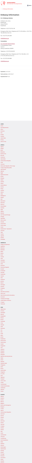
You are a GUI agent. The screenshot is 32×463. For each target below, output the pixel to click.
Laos (2, 347)
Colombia (3, 260)
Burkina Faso (3, 153)
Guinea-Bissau (4, 185)
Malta (2, 441)
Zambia (2, 237)
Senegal (2, 216)
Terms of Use (3, 141)
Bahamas (3, 248)
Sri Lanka (2, 373)
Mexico (2, 283)
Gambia (2, 181)
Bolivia (2, 253)
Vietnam (2, 389)
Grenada (2, 272)
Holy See (2, 424)
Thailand (2, 379)
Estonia (2, 415)
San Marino (3, 457)
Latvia (2, 433)
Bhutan (2, 317)
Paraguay (3, 288)
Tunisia (2, 234)
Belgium (2, 403)
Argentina (3, 246)
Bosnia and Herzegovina (6, 405)
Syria (2, 375)
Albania (2, 396)
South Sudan (3, 225)
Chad (2, 162)
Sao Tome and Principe (5, 214)
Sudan (2, 227)
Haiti (2, 277)
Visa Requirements (4, 127)
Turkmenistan (3, 384)
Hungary (2, 426)
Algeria (2, 146)
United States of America (6, 300)
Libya (2, 193)
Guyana (2, 276)
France (2, 419)
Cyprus (2, 410)
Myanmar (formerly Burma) (6, 356)
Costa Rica (3, 262)
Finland (2, 417)
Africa (2, 129)
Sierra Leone (3, 220)
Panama (2, 286)
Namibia (2, 207)
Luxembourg (3, 438)
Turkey (2, 382)
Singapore (3, 372)
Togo (2, 232)
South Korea (3, 342)
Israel (2, 333)
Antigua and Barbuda (5, 244)
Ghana (2, 183)
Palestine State (4, 363)
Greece (2, 422)
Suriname (3, 296)
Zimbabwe (3, 239)
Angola (2, 148)
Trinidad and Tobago (5, 298)
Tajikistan (3, 377)
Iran (1, 330)
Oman (2, 359)
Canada (2, 256)
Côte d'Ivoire (3, 169)
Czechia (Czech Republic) (6, 412)
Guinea (2, 186)
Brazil (2, 255)
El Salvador (3, 270)
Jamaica (2, 281)
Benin (2, 150)
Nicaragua (3, 284)
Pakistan (2, 361)
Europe (2, 134)
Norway (2, 450)
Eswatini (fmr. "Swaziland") (6, 228)
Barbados (3, 249)
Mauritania (3, 200)
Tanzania (2, 230)
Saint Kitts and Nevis (5, 291)
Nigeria (2, 211)
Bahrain (2, 314)
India (2, 326)
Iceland (2, 427)
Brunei (2, 319)
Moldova (2, 443)
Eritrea (2, 176)
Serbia (2, 459)
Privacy (2, 139)
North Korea (3, 340)
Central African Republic (6, 160)
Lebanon (2, 349)
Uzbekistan (3, 387)
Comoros (2, 164)
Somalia (2, 221)
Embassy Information (8, 9)
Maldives (2, 352)
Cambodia (3, 321)
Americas (2, 131)
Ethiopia (2, 178)
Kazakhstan (3, 338)
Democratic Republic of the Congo (8, 166)
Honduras (3, 279)
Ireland (2, 429)
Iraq (1, 331)
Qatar (2, 366)
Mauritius (3, 202)
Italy (1, 431)
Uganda (2, 235)
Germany (2, 420)
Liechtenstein (3, 434)
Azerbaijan (3, 312)
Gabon (2, 179)
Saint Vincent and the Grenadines (8, 295)
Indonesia (3, 328)
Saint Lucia (3, 293)
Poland (2, 452)
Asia (1, 132)
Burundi (2, 155)
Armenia (2, 310)
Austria (2, 399)
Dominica (3, 265)
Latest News (3, 138)
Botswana (3, 152)
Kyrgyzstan (3, 345)
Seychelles (3, 218)
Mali (1, 199)
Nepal (2, 358)
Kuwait (2, 344)
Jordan (2, 337)
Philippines (3, 365)
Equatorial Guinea (4, 174)
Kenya (2, 188)
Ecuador (2, 269)
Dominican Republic (5, 267)
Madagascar (3, 195)
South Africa (3, 223)
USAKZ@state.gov (5, 38)
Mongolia (3, 354)
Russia (2, 368)
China (2, 323)
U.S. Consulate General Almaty (8, 43)
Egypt (2, 172)
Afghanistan (3, 309)
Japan (2, 335)
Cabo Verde (3, 159)
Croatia (2, 408)
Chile (2, 258)
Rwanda (2, 213)
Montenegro (3, 447)
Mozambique (3, 206)
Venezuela (3, 303)
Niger (2, 209)
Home (2, 125)
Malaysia (2, 351)
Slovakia (2, 461)
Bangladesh (3, 316)
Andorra (2, 398)
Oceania (2, 136)
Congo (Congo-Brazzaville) (6, 167)
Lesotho (2, 190)
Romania (2, 455)
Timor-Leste (3, 380)
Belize (2, 251)
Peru (2, 290)
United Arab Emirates (5, 386)
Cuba (2, 263)
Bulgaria (2, 406)
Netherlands (3, 448)
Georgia (2, 324)
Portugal (2, 454)
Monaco (2, 445)
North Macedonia (4, 440)
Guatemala (3, 274)
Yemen (2, 391)
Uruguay (2, 302)
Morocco (2, 204)
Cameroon (3, 157)
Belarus (2, 401)
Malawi (2, 197)
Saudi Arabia (3, 370)
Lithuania (3, 436)
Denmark (3, 413)
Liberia (2, 192)
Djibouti (2, 171)
